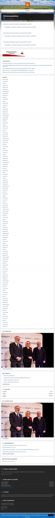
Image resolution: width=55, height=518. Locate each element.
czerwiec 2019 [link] (5, 241)
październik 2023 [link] (6, 138)
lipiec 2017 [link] (4, 286)
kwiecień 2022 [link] (5, 174)
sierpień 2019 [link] (5, 237)
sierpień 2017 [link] (5, 284)
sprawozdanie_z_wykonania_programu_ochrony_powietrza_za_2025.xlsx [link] (20, 27)
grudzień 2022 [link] (5, 158)
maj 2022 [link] (4, 172)
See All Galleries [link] (6, 438)
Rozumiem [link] (51, 515)
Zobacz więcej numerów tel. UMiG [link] (7, 487)
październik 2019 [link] (6, 233)
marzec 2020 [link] (5, 223)
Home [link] (4, 19)
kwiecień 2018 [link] (5, 269)
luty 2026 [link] (4, 83)
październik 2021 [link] (6, 186)
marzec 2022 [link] (5, 176)
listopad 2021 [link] (5, 184)
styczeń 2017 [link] (5, 298)
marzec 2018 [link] (5, 271)
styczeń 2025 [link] (5, 109)
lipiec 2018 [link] (4, 263)
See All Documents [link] (6, 384)
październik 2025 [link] (6, 91)
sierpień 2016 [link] (5, 308)
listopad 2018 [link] (5, 255)
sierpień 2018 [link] (5, 261)
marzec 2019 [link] (5, 247)
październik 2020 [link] (6, 209)
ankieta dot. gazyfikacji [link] (8, 375)
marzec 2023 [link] (5, 152)
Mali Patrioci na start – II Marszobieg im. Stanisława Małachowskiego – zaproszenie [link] (18, 70)
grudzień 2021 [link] (5, 182)
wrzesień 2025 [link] (5, 93)
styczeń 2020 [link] (5, 227)
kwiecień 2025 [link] (5, 103)
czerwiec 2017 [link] (5, 288)
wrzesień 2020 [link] (5, 211)
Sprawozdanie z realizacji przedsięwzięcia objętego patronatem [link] (16, 377)
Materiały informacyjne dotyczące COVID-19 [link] (11, 451)
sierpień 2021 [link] (5, 190)
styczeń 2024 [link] (5, 132)
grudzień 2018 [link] (5, 253)
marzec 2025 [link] (5, 105)
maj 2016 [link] (4, 314)
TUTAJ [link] (2, 475)
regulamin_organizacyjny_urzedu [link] (10, 379)
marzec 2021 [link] (5, 199)
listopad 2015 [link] (5, 326)
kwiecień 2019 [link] (5, 245)
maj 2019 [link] (4, 243)
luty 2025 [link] (4, 107)
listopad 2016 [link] (5, 302)
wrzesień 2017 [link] (5, 282)
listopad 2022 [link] (5, 160)
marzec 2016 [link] (5, 318)
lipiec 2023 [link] (4, 144)
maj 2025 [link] (4, 101)
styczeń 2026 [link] (5, 85)
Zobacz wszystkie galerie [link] (7, 368)
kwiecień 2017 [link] (5, 292)
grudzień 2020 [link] (5, 205)
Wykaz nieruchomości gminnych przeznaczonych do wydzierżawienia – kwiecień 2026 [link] (18, 72)
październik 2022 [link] (6, 162)
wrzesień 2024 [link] (5, 117)
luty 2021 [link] (4, 201)
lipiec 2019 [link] (4, 239)
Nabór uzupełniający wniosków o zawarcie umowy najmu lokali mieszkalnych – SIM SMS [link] (19, 68)
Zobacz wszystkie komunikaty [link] (8, 453)
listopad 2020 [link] (5, 207)
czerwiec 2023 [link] (5, 146)
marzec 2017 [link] (5, 294)
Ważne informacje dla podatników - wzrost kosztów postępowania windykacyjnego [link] (18, 449)
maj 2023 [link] (4, 148)
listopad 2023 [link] (5, 136)
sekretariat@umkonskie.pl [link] (8, 509)
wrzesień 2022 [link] (5, 164)
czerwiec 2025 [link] (5, 99)
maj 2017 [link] (4, 290)
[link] (27, 4)
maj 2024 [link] (4, 124)
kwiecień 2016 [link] (5, 316)
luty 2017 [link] (4, 296)
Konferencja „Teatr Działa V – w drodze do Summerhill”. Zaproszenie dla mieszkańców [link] (19, 63)
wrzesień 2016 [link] (5, 306)
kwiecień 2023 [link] (5, 150)
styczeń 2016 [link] (5, 322)
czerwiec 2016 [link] (5, 312)
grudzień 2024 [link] (5, 111)
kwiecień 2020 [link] (5, 221)
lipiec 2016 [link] (4, 310)
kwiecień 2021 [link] (5, 197)
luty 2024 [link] (4, 130)
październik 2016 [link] (6, 304)
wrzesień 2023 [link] (5, 140)
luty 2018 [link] (4, 272)
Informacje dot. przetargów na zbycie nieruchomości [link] (12, 445)
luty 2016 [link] (4, 320)
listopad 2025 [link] (5, 89)
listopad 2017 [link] (5, 278)
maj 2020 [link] (4, 219)
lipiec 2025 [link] (4, 97)
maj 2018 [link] (4, 267)
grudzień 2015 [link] (5, 324)
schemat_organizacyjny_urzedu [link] (10, 382)
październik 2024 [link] (6, 115)
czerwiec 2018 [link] (5, 265)
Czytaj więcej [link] (27, 516)
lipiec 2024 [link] (4, 120)
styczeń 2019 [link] (5, 251)
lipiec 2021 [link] (4, 192)
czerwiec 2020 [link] (5, 217)
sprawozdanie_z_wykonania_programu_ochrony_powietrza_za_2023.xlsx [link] (20, 45)
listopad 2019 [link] (5, 231)
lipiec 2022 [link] (4, 168)
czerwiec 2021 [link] (5, 193)
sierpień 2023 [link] (5, 142)
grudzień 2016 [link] (5, 300)
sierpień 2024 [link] (5, 119)
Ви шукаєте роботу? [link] (7, 447)
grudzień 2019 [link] (5, 229)
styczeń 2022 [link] (5, 180)
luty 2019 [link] (4, 249)
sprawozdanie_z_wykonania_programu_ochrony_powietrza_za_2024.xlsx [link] (20, 36)
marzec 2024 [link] (5, 128)
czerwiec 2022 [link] (5, 170)
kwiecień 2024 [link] (5, 126)
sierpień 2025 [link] (5, 95)
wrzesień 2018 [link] (5, 259)
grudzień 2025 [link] (5, 87)
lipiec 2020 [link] (4, 215)
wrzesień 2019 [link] (5, 235)
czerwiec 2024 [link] (5, 122)
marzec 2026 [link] (5, 81)
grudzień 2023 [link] (5, 134)
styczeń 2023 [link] (5, 156)
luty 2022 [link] (4, 178)
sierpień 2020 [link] (5, 213)
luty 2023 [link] (4, 154)
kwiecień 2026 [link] (5, 79)
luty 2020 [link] (4, 225)
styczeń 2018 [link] (5, 274)
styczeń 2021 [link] (5, 203)
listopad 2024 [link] (5, 113)
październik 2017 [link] (6, 280)
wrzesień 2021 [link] (5, 188)
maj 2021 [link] (4, 195)
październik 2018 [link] (6, 257)
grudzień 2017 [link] (5, 276)
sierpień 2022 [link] (5, 166)
